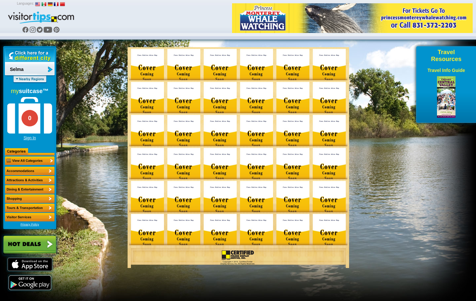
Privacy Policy (29, 224)
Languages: (25, 3)
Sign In (29, 138)
